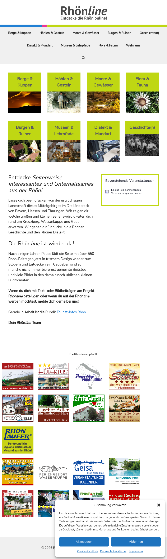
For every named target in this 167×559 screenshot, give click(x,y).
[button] (159, 505)
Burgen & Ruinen (119, 33)
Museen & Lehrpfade (75, 45)
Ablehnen (136, 542)
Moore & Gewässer (86, 33)
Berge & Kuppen (19, 33)
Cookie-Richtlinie (87, 551)
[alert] (130, 191)
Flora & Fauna (108, 45)
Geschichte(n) (149, 33)
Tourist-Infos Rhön (71, 312)
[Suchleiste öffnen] (83, 58)
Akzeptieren (84, 542)
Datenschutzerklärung (113, 551)
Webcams (133, 45)
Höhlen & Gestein (52, 33)
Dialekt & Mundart (39, 45)
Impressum (136, 551)
